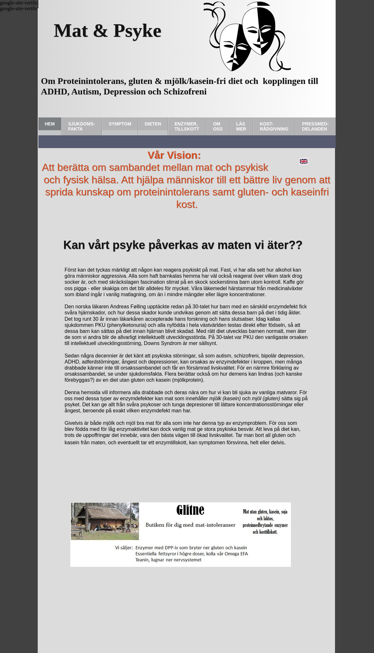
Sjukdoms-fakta (81, 126)
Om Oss (218, 126)
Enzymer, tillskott (187, 126)
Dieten (153, 123)
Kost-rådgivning (274, 126)
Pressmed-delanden (315, 126)
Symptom (120, 123)
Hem (50, 123)
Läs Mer (241, 126)
